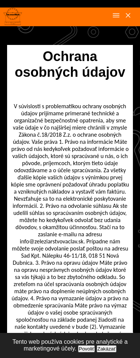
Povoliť (86, 349)
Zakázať (106, 349)
